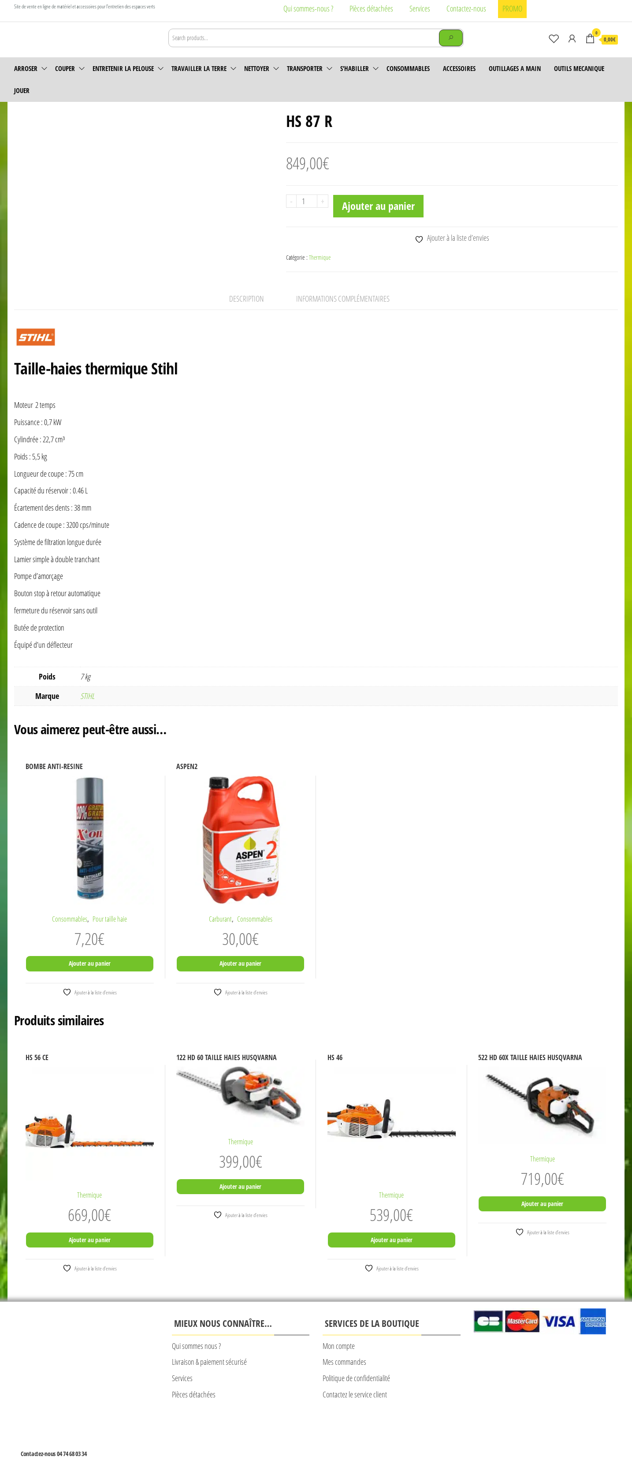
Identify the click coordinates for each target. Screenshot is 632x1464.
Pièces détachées (371, 8)
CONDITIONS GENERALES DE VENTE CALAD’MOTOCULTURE (277, 1436)
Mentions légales (190, 1436)
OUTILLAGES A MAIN (515, 80)
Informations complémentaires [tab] (343, 311)
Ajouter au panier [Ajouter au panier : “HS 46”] (392, 1252)
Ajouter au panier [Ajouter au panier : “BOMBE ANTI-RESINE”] (90, 975)
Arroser (25, 80)
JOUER (22, 102)
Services (419, 8)
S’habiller (354, 80)
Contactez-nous (466, 8)
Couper (65, 80)
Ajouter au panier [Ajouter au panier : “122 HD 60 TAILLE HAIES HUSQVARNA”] (240, 1199)
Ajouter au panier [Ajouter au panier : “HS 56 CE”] (90, 1252)
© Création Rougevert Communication (419, 1436)
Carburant (220, 931)
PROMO (512, 8)
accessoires (459, 80)
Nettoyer (256, 80)
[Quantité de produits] (307, 213)
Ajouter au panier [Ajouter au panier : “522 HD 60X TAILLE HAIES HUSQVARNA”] (542, 1216)
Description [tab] (246, 311)
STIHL (87, 708)
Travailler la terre (199, 80)
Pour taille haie (110, 931)
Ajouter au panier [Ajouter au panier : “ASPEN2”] (240, 975)
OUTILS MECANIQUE (579, 80)
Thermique (320, 269)
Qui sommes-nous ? (308, 8)
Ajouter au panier (378, 218)
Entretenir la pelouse (123, 80)
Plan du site (358, 1436)
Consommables (408, 80)
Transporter (305, 80)
